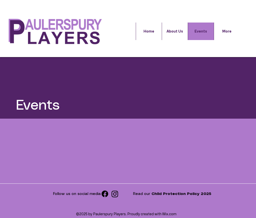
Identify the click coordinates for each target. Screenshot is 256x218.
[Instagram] (114, 193)
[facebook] (104, 193)
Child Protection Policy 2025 (181, 194)
